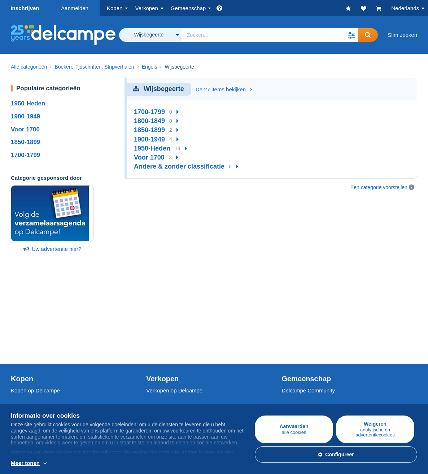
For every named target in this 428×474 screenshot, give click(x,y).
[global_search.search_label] (270, 35)
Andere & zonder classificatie (179, 166)
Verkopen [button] (146, 8)
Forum (289, 333)
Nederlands (405, 8)
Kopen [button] (114, 8)
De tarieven (160, 324)
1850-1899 (25, 142)
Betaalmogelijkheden (171, 393)
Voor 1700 (25, 129)
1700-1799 (25, 155)
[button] (351, 35)
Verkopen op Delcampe (174, 308)
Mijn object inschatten (172, 341)
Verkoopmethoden (168, 333)
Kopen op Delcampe (35, 308)
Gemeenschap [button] (188, 8)
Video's (290, 341)
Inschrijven (24, 8)
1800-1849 (149, 121)
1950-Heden (28, 103)
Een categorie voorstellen (378, 187)
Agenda (291, 324)
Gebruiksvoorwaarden (37, 402)
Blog (291, 350)
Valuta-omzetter (301, 377)
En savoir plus (115, 463)
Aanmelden (74, 8)
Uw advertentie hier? (52, 249)
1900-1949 (25, 116)
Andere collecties (31, 350)
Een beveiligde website (173, 377)
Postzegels (24, 324)
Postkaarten (25, 333)
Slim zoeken (402, 35)
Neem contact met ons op (177, 406)
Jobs (20, 393)
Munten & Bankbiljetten (38, 341)
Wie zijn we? (26, 377)
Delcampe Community (308, 308)
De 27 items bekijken (224, 89)
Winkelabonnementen (172, 350)
